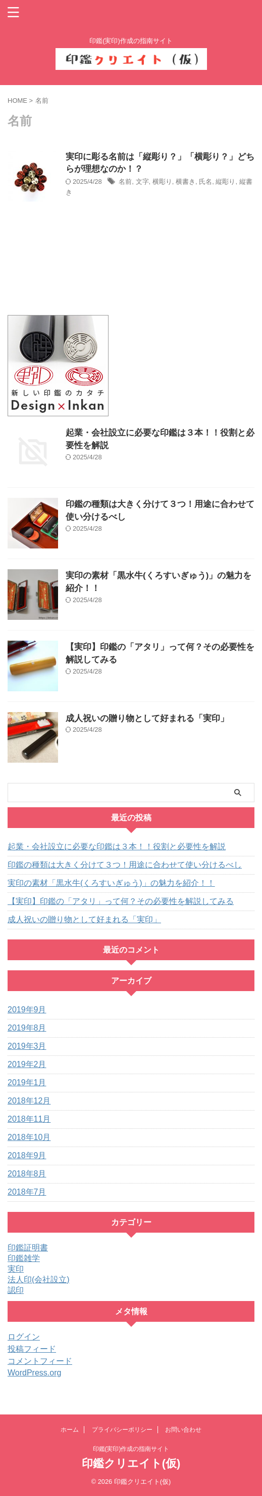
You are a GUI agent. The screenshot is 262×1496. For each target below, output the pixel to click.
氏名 (205, 181)
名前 (125, 181)
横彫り (162, 181)
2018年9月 (27, 1155)
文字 (142, 181)
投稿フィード (32, 1349)
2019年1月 (27, 1082)
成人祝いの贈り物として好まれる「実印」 (147, 718)
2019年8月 (27, 1027)
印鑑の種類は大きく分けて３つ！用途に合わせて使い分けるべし (125, 864)
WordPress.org (34, 1372)
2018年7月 (27, 1192)
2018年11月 (29, 1119)
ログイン (24, 1336)
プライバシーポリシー (122, 1429)
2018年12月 (29, 1100)
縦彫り (225, 181)
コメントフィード (40, 1361)
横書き (185, 181)
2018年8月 (27, 1173)
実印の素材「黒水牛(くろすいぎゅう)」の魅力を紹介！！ (111, 883)
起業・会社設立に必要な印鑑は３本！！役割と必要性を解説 (117, 846)
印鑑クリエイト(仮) (131, 1463)
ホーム (70, 1429)
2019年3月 (27, 1046)
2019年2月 (27, 1064)
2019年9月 (27, 1009)
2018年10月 (29, 1137)
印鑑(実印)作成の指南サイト (131, 1448)
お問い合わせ (183, 1429)
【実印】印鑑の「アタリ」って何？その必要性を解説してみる (121, 901)
